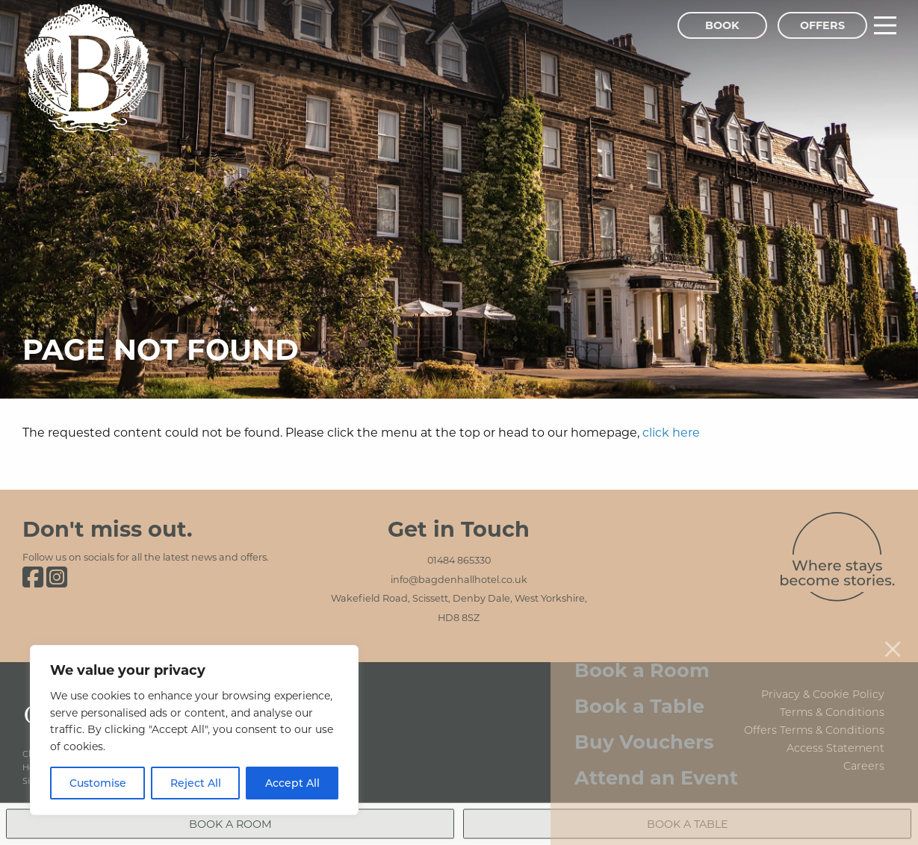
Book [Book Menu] (722, 25)
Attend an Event (656, 762)
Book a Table (639, 691)
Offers (822, 25)
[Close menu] (892, 634)
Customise (97, 783)
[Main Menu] (885, 25)
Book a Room (642, 655)
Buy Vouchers (644, 727)
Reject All (195, 783)
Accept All (292, 783)
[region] (194, 730)
